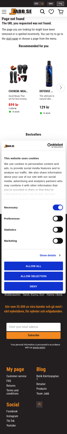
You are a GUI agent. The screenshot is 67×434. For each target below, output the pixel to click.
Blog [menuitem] (41, 369)
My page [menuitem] (15, 369)
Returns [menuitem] (10, 385)
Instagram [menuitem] (12, 416)
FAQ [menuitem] (8, 381)
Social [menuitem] (12, 405)
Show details (48, 255)
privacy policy (39, 347)
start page (12, 38)
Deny (33, 286)
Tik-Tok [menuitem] (10, 421)
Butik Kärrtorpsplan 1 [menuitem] (47, 378)
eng (60, 3)
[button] (6, 12)
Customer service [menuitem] (16, 376)
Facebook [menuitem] (12, 411)
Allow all (33, 265)
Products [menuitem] (41, 388)
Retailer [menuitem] (41, 384)
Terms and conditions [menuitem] (12, 392)
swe (51, 3)
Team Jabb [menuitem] (42, 393)
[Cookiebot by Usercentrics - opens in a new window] (48, 145)
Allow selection (33, 276)
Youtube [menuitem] (11, 425)
